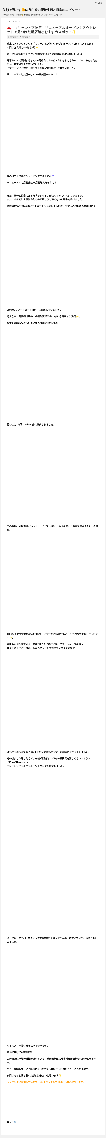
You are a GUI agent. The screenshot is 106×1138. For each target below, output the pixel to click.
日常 (13, 1122)
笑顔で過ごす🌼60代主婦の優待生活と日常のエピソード (42, 10)
